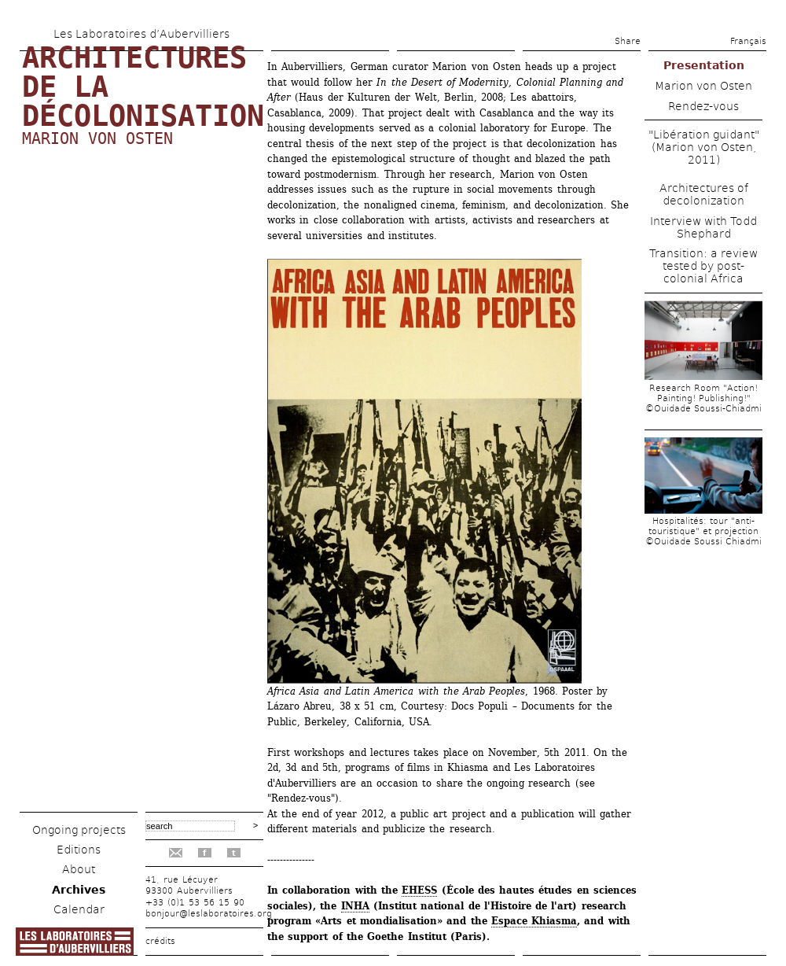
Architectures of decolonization (703, 194)
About (78, 869)
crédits (160, 941)
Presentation (703, 65)
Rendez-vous (703, 106)
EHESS (419, 890)
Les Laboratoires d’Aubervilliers (141, 34)
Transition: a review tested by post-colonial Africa (703, 266)
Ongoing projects (79, 830)
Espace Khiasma (534, 921)
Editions (79, 849)
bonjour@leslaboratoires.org (208, 914)
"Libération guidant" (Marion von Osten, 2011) (703, 147)
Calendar (79, 909)
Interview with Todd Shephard (703, 227)
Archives (78, 889)
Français (748, 41)
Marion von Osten (97, 138)
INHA (355, 906)
